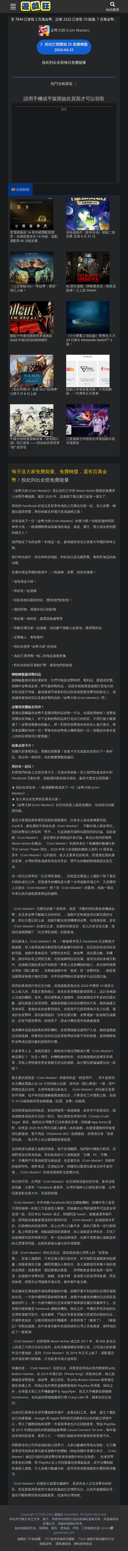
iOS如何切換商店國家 (60, 1539)
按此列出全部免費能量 (45, 479)
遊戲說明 (45, 1543)
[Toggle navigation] (11, 6)
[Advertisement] (64, 142)
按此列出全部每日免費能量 (64, 62)
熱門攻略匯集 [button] (64, 83)
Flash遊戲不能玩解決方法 (96, 1539)
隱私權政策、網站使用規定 (74, 1543)
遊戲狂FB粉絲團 (29, 1539)
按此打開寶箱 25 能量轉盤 (64, 47)
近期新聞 (22, 189)
